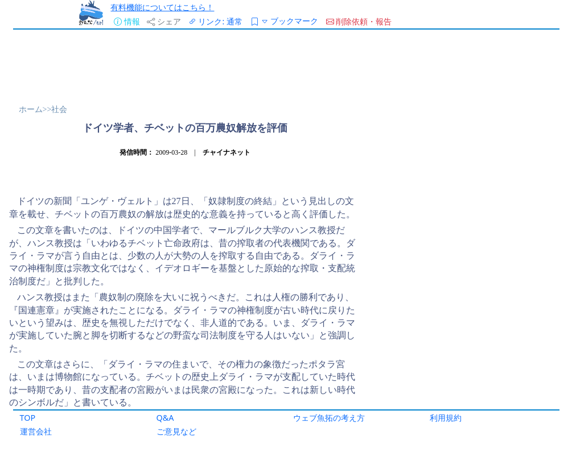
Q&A (165, 417)
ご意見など (176, 431)
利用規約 (446, 417)
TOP (28, 417)
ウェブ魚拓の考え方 (329, 417)
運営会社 (36, 431)
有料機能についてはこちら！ (162, 7)
